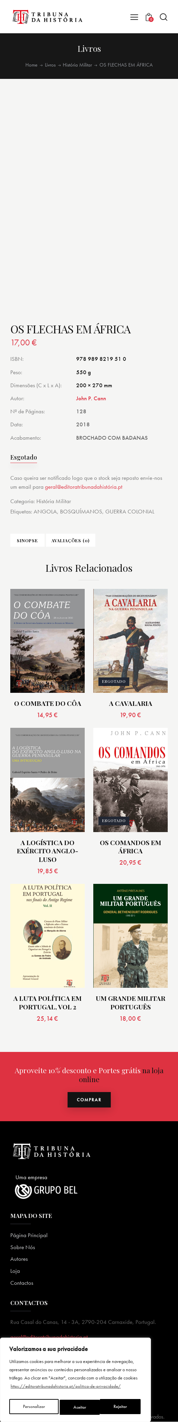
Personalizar (34, 1407)
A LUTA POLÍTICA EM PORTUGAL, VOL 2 (47, 1002)
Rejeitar (80, 1407)
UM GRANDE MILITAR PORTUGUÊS (130, 1002)
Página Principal (29, 1235)
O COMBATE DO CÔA (47, 703)
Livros (50, 64)
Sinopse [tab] (27, 540)
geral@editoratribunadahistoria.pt (49, 1337)
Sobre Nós (22, 1247)
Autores (19, 1259)
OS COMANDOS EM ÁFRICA (130, 847)
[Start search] (163, 17)
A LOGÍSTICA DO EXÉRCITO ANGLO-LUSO (47, 851)
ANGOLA (45, 511)
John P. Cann (91, 398)
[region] (75, 1382)
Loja (15, 1271)
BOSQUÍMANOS (81, 511)
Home (31, 65)
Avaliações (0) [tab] (70, 540)
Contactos (21, 1283)
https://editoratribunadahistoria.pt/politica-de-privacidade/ (67, 1390)
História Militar (77, 65)
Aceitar (122, 1407)
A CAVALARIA (130, 703)
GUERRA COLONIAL (129, 511)
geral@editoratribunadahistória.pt (83, 486)
